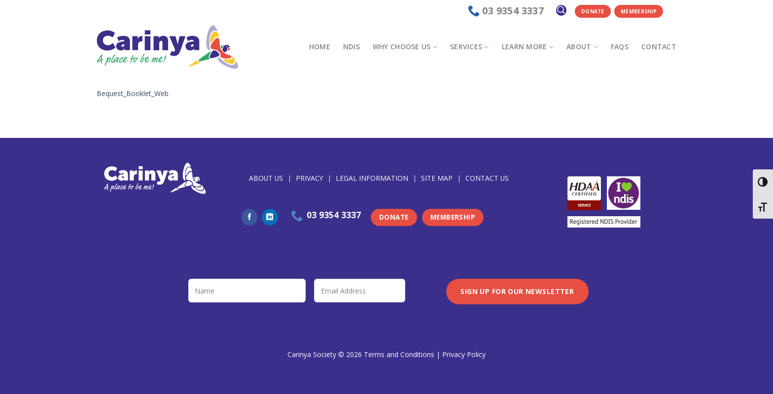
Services (469, 47)
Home (319, 46)
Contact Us (487, 178)
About (582, 47)
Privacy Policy (464, 354)
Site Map (437, 178)
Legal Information (372, 178)
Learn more (528, 47)
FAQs (620, 46)
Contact (658, 46)
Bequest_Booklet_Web (133, 93)
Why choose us (405, 47)
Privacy (309, 178)
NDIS (351, 46)
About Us (266, 178)
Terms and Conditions (399, 354)
